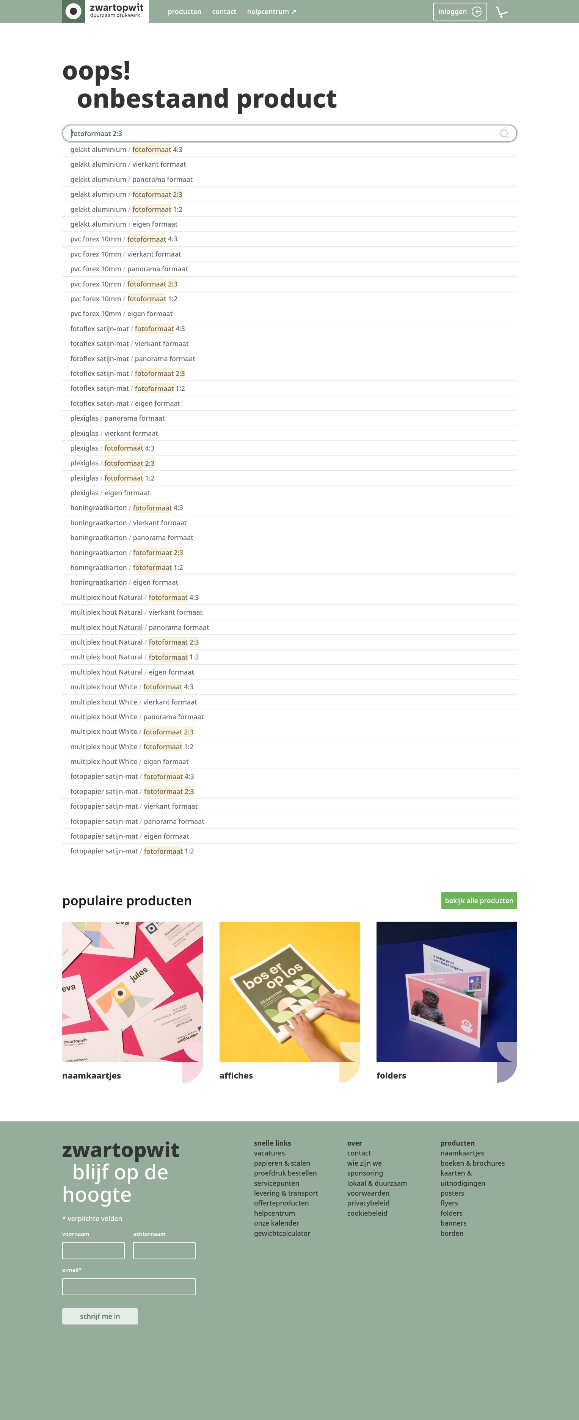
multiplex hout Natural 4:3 (135, 597)
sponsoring (365, 1172)
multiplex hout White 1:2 (132, 746)
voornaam (75, 1234)
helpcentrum (274, 1213)
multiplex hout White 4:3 (132, 686)
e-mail (72, 1270)
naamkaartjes (462, 1152)
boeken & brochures (473, 1163)
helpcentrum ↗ (272, 11)
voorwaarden (368, 1193)
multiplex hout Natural (135, 642)
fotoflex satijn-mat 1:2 (128, 388)
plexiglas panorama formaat (118, 418)
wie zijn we (364, 1163)
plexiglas (113, 463)
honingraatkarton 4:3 (127, 508)
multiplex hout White (132, 731)
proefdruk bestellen (285, 1172)
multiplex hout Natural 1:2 (135, 657)
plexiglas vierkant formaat (114, 433)
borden (452, 1233)
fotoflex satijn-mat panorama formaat (133, 358)
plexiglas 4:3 (113, 448)
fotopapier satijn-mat (132, 791)
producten (185, 11)
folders (452, 1213)
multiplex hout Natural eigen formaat (132, 671)
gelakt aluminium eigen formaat (124, 224)
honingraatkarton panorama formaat (132, 537)
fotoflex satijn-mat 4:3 (128, 328)
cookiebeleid (367, 1213)
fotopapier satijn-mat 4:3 (132, 776)
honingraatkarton (127, 552)
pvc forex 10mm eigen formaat (122, 313)
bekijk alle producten (479, 900)
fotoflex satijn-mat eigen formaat (125, 403)
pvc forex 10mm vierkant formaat (126, 253)
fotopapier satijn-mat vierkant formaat (134, 806)
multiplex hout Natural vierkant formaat (137, 612)
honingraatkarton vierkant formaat (129, 522)
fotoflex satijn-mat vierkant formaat (130, 343)
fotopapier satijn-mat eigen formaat (130, 836)
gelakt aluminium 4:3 (127, 149)
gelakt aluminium (127, 194)
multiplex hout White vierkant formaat (134, 701)
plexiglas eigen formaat (110, 492)
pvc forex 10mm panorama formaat (129, 268)
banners (454, 1222)
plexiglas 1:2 (113, 478)
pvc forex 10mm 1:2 (124, 298)
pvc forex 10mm (124, 284)
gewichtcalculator (282, 1233)
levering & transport (286, 1193)
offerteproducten (281, 1202)
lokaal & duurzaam (377, 1183)
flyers (449, 1202)
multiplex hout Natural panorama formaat (140, 627)
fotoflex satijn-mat (128, 373)
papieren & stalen (282, 1163)
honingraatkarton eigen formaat (125, 582)
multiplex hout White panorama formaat (137, 716)
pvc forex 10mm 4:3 (124, 239)
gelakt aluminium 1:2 (127, 209)
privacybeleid (368, 1202)
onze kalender (276, 1222)
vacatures (269, 1152)
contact (224, 11)
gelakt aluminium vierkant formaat (128, 164)
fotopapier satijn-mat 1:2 (132, 851)
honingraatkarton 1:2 (127, 567)
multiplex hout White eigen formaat (130, 761)
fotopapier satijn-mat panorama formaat (137, 821)
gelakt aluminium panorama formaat (132, 179)
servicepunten (277, 1183)
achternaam (149, 1234)
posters (452, 1193)
